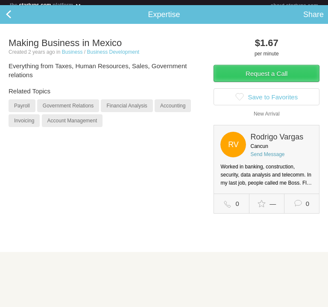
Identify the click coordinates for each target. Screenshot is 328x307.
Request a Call (266, 78)
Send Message (267, 159)
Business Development (113, 57)
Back (17, 19)
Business (72, 57)
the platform (46, 5)
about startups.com (294, 6)
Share (313, 19)
